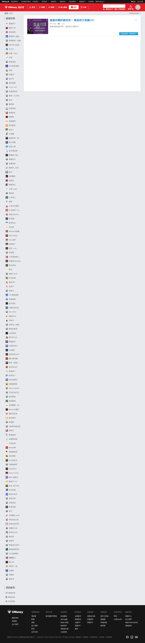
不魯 (9, 57)
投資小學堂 (65, 622)
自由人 (10, 130)
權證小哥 (11, 28)
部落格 (14, 621)
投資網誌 (64, 616)
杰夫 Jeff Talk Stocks (14, 486)
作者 (83, 7)
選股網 (102, 619)
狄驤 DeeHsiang (13, 214)
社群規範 (101, 637)
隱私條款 (78, 637)
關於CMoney (100, 1)
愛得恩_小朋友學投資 (14, 168)
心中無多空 (11, 460)
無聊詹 (10, 117)
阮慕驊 (10, 422)
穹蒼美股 (11, 507)
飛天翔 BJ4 (11, 367)
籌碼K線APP (110, 9)
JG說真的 (11, 333)
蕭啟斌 (10, 193)
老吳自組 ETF (12, 354)
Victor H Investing (14, 473)
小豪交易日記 (12, 308)
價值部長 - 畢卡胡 (14, 138)
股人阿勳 (11, 142)
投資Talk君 (11, 494)
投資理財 (35, 1)
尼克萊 (10, 227)
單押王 (10, 430)
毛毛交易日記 (12, 392)
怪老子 (10, 286)
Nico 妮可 (11, 240)
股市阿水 (11, 223)
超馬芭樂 (11, 83)
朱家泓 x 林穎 (12, 325)
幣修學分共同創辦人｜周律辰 (14, 545)
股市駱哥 (11, 418)
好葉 (9, 70)
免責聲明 (109, 637)
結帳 (133, 1)
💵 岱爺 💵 (11, 358)
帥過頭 (10, 74)
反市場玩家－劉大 (14, 151)
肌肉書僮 (11, 401)
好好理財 (11, 456)
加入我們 (15, 624)
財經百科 (64, 625)
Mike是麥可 (12, 380)
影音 (74, 7)
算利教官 (11, 125)
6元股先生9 (12, 346)
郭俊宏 (10, 541)
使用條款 (85, 637)
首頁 (32, 7)
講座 (51, 7)
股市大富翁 (104, 616)
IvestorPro (11, 469)
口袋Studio (118, 619)
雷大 (9, 511)
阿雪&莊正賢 (12, 520)
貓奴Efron (11, 316)
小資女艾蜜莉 (12, 206)
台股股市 (78, 616)
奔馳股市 (11, 341)
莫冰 (9, 172)
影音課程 (11, 32)
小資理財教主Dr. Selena (14, 257)
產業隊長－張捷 (13, 40)
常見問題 (10, 601)
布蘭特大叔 (11, 528)
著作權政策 (93, 637)
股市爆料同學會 (26, 1)
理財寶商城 (14, 1)
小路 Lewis (11, 189)
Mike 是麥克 (12, 477)
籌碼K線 (10, 113)
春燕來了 (11, 371)
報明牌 (102, 625)
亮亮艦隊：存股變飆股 (14, 405)
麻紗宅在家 (11, 414)
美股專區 (53, 1)
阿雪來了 (11, 375)
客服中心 (128, 616)
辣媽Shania (12, 532)
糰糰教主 (11, 558)
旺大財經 (11, 278)
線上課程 (62, 7)
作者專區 (91, 1)
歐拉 (9, 269)
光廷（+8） (12, 248)
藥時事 (10, 104)
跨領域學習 (72, 1)
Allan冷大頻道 (12, 45)
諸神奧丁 (11, 244)
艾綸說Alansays (13, 261)
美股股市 (78, 619)
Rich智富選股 (12, 66)
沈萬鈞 (10, 570)
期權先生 (11, 159)
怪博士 (10, 291)
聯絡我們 (82, 1)
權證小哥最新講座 (119, 9)
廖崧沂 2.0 (11, 481)
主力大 (10, 49)
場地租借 (128, 625)
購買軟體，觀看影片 (128, 34)
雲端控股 (103, 622)
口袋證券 (64, 632)
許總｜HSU (12, 53)
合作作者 (34, 632)
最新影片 (11, 23)
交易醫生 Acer (13, 515)
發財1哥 (10, 282)
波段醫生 (11, 176)
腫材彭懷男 (11, 329)
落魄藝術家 (11, 452)
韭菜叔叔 (11, 503)
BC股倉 (10, 218)
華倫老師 (11, 435)
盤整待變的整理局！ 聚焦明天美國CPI (72, 20)
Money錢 (11, 447)
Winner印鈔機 (12, 231)
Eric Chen (11, 312)
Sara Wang (11, 235)
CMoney (5, 1)
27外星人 (11, 197)
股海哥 (10, 579)
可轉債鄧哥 (11, 464)
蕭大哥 (10, 79)
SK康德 (10, 350)
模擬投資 (62, 1)
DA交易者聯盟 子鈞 (14, 553)
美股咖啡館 (11, 384)
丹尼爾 (10, 134)
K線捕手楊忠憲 (13, 426)
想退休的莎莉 (12, 524)
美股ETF (78, 625)
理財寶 (33, 616)
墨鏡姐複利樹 (12, 549)
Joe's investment (13, 388)
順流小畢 (11, 146)
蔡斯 (9, 202)
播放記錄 (10, 597)
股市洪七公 (11, 337)
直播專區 (11, 121)
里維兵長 (11, 498)
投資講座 (11, 108)
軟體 (42, 7)
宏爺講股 (11, 299)
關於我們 (15, 618)
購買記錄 (10, 593)
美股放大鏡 (65, 629)
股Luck (10, 562)
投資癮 (10, 252)
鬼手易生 (11, 303)
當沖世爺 (11, 490)
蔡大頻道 (11, 265)
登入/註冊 (140, 1)
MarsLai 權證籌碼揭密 (14, 409)
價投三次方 (11, 274)
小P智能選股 (12, 295)
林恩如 (10, 180)
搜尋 (123, 6)
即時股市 (44, 1)
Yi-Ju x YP (11, 87)
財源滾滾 (11, 62)
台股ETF (78, 622)
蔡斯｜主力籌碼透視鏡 (14, 96)
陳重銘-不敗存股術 (14, 155)
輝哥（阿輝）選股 (14, 363)
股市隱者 (11, 397)
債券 (76, 629)
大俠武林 (11, 443)
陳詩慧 (10, 536)
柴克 (9, 100)
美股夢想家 (11, 439)
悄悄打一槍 (11, 566)
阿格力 (10, 320)
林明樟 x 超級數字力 (14, 36)
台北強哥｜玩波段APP (14, 210)
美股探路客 (11, 91)
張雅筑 (10, 575)
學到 (115, 616)
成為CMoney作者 (131, 622)
